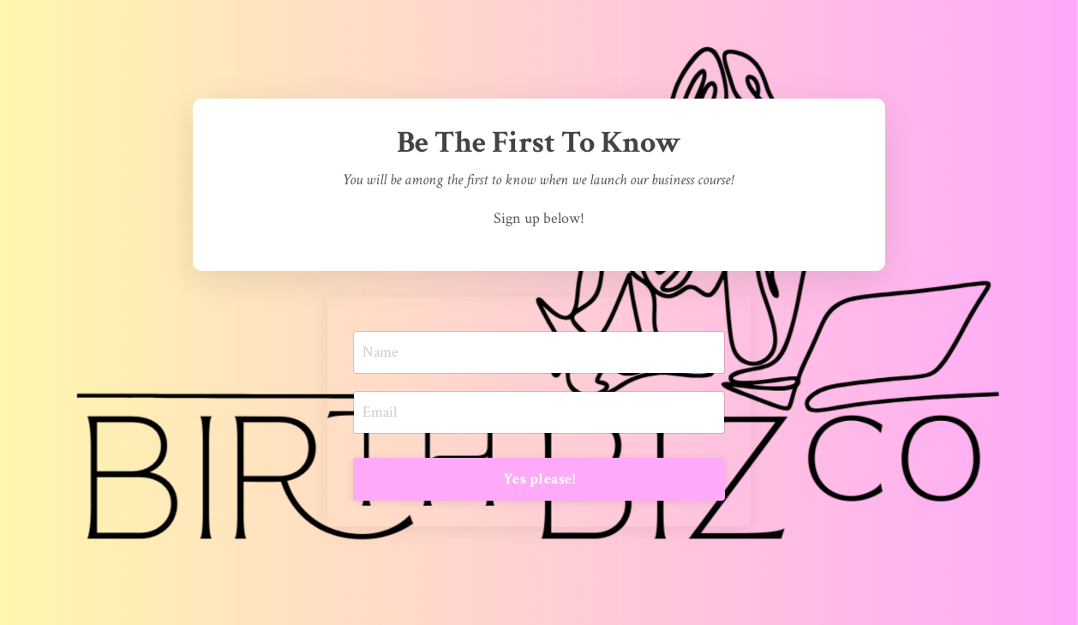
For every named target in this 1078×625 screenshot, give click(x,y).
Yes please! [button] (539, 479)
